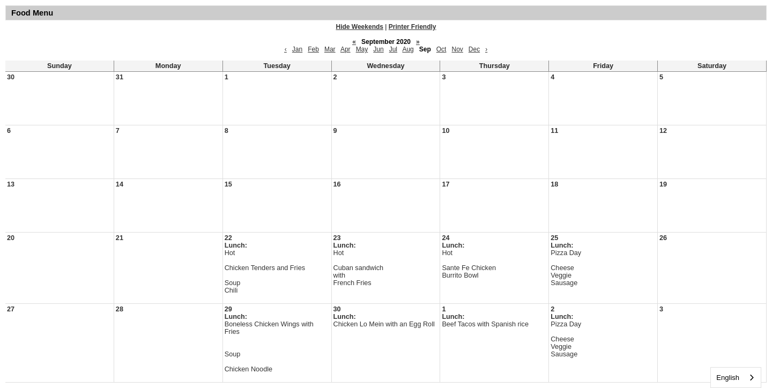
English (727, 378)
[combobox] (735, 377)
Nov (457, 49)
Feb (313, 49)
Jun (378, 49)
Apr (345, 49)
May (362, 49)
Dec (474, 49)
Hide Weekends (359, 27)
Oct (441, 49)
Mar (330, 49)
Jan (297, 49)
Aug (407, 49)
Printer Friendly (412, 27)
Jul (393, 49)
